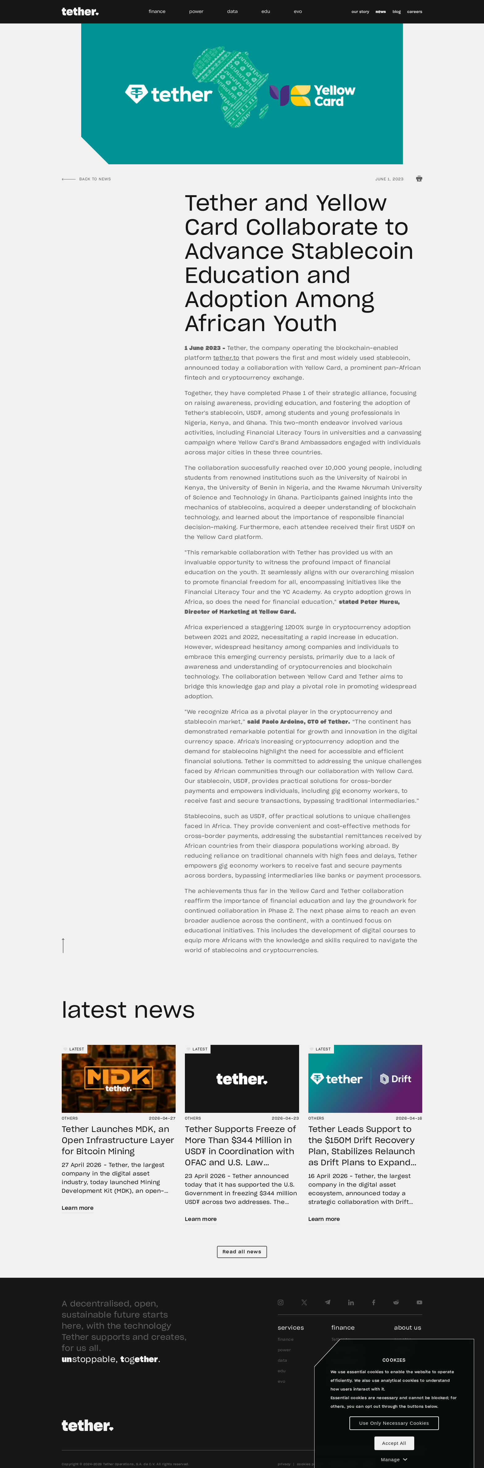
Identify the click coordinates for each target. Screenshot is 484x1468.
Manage (394, 1459)
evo (298, 12)
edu (265, 12)
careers (414, 12)
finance (157, 12)
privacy (284, 1464)
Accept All (394, 1443)
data (232, 12)
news (381, 12)
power (196, 12)
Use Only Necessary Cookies (394, 1423)
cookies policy (310, 1464)
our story (360, 12)
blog (397, 12)
